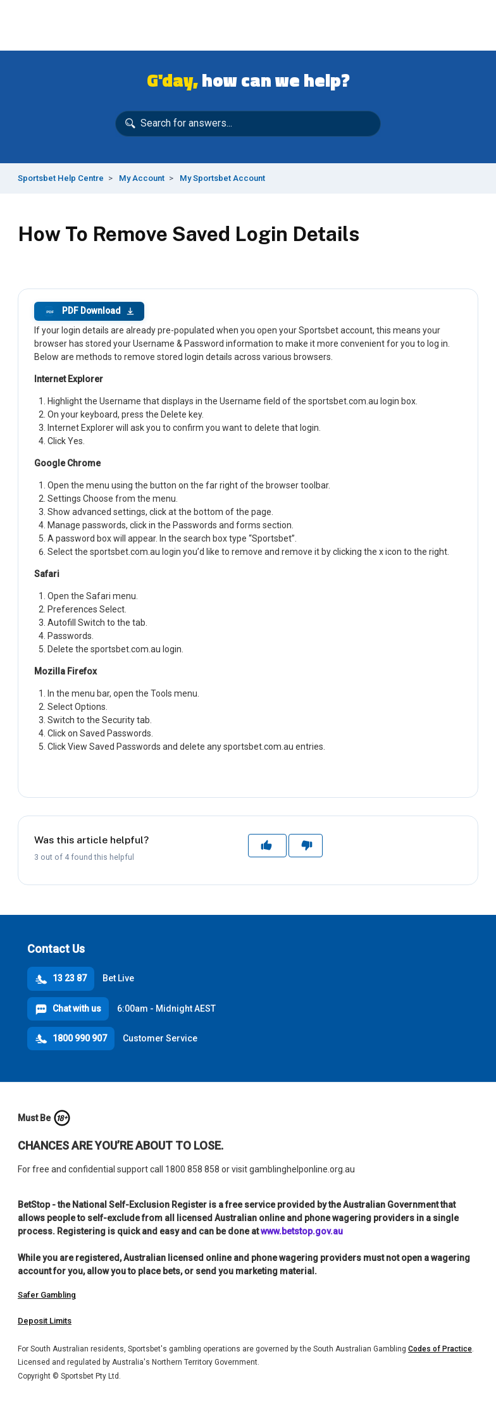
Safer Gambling (47, 1295)
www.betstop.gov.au (302, 1231)
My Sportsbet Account (222, 178)
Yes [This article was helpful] (267, 845)
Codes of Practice (440, 1348)
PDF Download (89, 311)
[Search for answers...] (248, 124)
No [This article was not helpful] (306, 845)
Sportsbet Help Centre (61, 178)
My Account (141, 178)
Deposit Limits (44, 1320)
